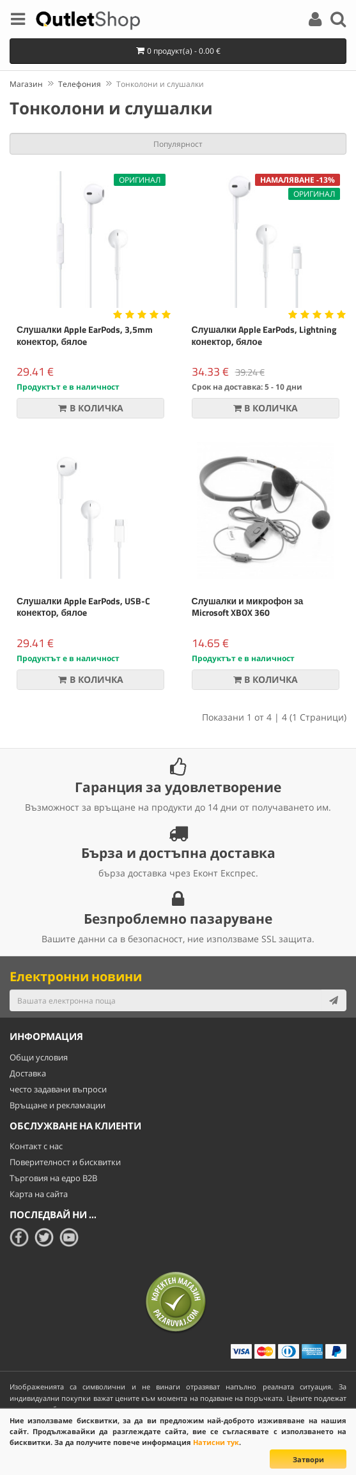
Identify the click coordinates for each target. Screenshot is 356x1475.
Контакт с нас (36, 1146)
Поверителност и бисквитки (65, 1162)
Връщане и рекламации (57, 1105)
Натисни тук (216, 1442)
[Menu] (18, 21)
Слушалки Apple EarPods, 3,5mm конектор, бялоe (85, 335)
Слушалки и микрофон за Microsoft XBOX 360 (248, 606)
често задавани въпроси (58, 1089)
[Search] (338, 21)
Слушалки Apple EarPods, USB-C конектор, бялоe (83, 606)
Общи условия (39, 1057)
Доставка (28, 1073)
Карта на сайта (39, 1194)
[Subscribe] (333, 1000)
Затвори (308, 1459)
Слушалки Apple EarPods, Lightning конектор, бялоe (264, 335)
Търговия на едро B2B (53, 1178)
